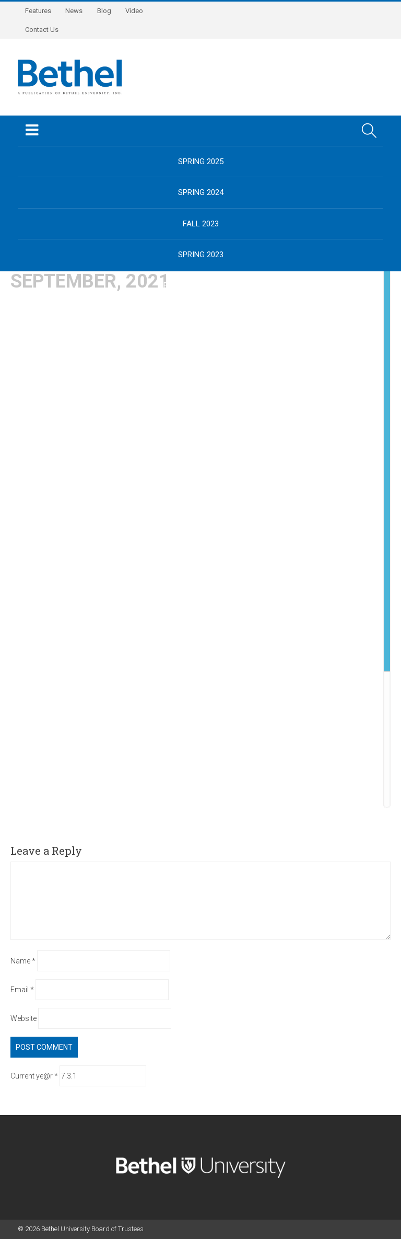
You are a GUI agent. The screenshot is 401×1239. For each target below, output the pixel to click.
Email (22, 989)
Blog (107, 11)
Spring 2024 (200, 192)
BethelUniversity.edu (200, 285)
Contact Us (42, 29)
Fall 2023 (201, 223)
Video (139, 11)
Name (23, 961)
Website (23, 1018)
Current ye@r (34, 1076)
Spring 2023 (200, 254)
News (76, 11)
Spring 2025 (200, 161)
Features (39, 11)
